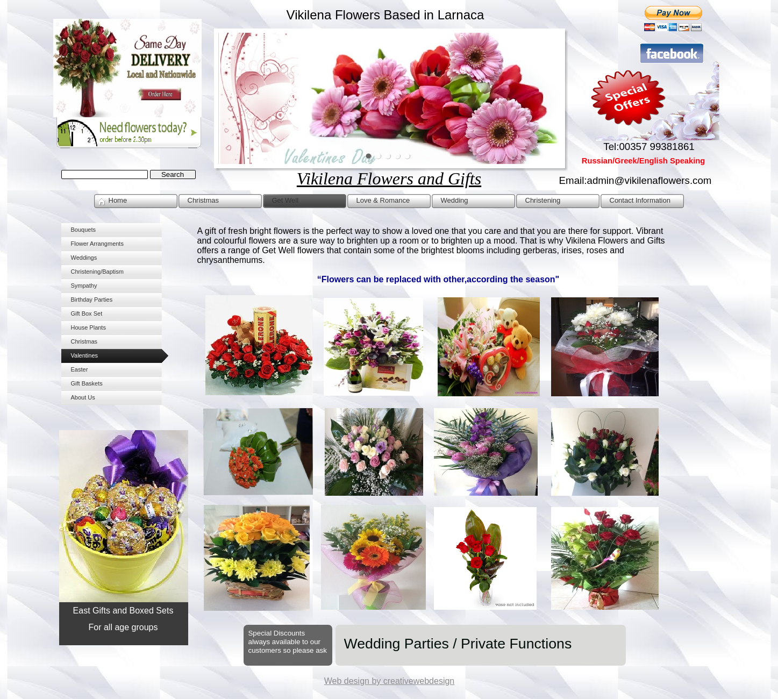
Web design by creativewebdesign (389, 681)
